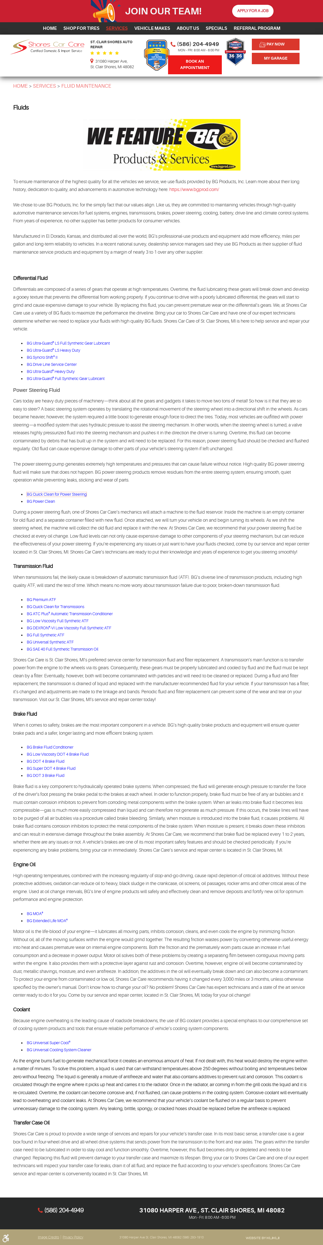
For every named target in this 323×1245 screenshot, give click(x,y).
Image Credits (48, 1237)
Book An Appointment (194, 64)
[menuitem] (50, 28)
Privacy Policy (73, 1237)
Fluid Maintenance (86, 86)
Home (50, 28)
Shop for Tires (81, 28)
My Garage (275, 58)
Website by (262, 1238)
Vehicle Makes (152, 28)
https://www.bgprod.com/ (194, 189)
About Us (188, 28)
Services (117, 28)
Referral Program (257, 28)
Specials (216, 28)
